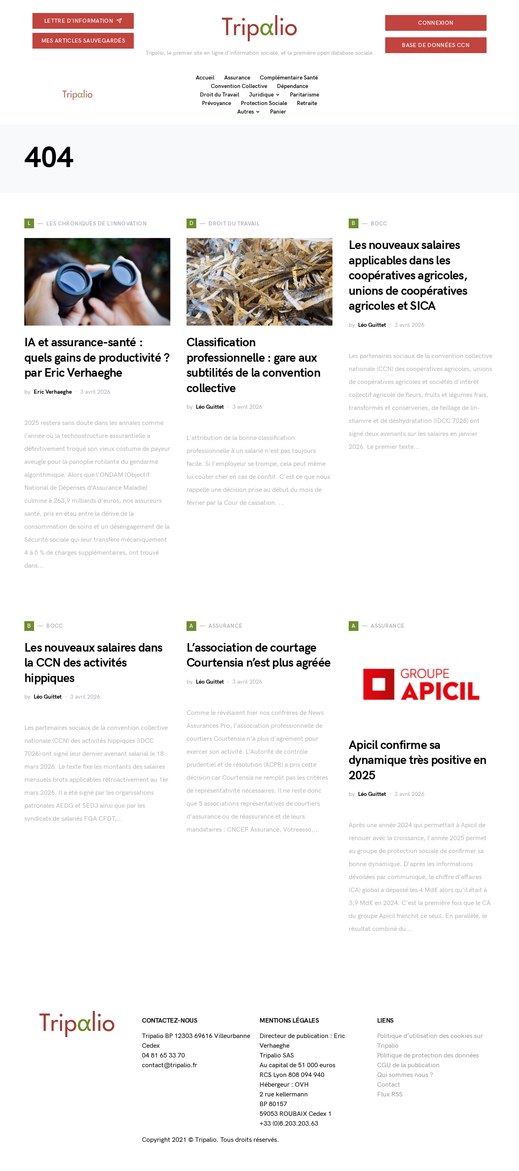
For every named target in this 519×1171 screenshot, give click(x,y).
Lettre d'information (83, 20)
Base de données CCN (436, 45)
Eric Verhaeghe (53, 391)
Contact (388, 1085)
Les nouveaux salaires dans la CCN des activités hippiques (93, 663)
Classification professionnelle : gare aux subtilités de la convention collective (253, 365)
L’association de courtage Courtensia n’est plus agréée (258, 656)
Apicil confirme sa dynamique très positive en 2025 (418, 760)
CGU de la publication (408, 1065)
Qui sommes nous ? (405, 1075)
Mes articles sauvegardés (83, 40)
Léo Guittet (210, 406)
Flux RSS (390, 1094)
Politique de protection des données (428, 1055)
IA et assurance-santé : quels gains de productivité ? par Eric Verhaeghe (96, 357)
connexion (435, 22)
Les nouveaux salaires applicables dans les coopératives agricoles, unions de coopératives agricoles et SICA (408, 275)
